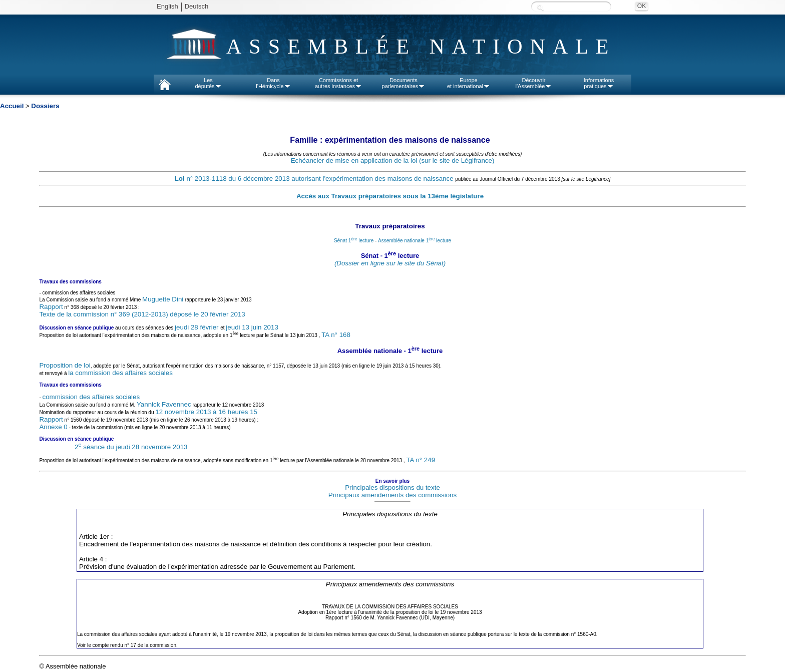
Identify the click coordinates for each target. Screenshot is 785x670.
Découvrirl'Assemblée (534, 83)
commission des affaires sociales (91, 397)
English (167, 6)
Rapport (51, 306)
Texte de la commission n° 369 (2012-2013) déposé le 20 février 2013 (142, 314)
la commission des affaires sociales (120, 373)
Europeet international (468, 83)
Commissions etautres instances (338, 83)
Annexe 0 (53, 427)
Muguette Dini (162, 299)
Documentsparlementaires (404, 83)
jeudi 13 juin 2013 (252, 327)
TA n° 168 (335, 335)
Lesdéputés (208, 83)
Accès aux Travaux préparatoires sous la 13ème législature (390, 196)
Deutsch (197, 6)
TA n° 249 (420, 460)
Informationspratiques (599, 83)
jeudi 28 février (197, 327)
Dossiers (45, 106)
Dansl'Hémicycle (273, 83)
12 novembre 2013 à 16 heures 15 (206, 412)
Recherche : (540, 7)
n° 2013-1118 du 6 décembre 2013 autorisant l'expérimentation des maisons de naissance (315, 178)
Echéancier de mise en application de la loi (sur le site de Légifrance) (393, 160)
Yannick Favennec (164, 404)
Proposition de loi (64, 365)
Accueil (12, 106)
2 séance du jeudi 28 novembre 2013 (131, 447)
